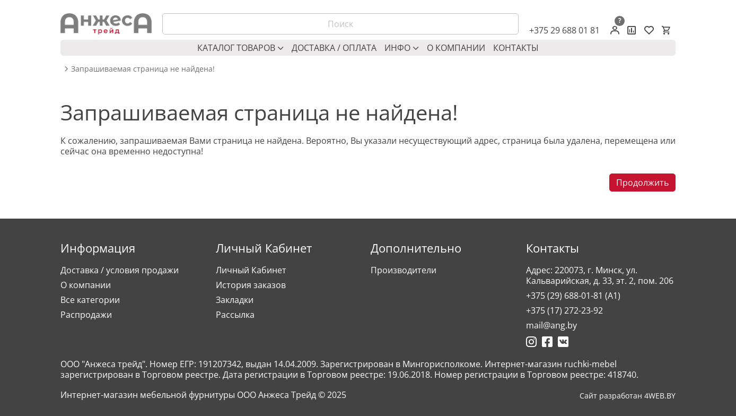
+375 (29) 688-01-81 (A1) (573, 295)
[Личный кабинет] (614, 30)
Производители (403, 270)
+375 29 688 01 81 (564, 30)
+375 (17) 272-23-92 (564, 310)
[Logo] (106, 23)
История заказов (251, 285)
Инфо (401, 48)
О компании (456, 48)
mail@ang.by (551, 325)
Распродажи (86, 314)
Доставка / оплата (334, 48)
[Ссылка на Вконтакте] (563, 341)
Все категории (90, 300)
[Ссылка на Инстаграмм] (531, 341)
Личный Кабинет (251, 270)
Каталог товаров (240, 48)
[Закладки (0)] (649, 30)
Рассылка (235, 314)
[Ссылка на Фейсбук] (547, 341)
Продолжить (642, 182)
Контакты (516, 48)
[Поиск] (340, 23)
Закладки (234, 300)
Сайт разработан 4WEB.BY (628, 396)
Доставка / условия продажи (119, 270)
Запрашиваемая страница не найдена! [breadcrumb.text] (143, 69)
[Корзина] (666, 30)
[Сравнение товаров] (631, 30)
